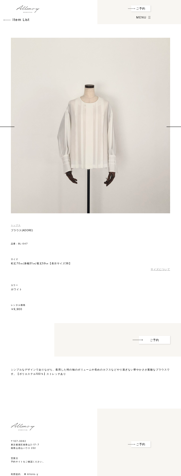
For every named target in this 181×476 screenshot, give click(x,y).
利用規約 (16, 474)
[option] (90, 125)
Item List (16, 19)
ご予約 (140, 8)
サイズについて (160, 269)
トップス (16, 225)
